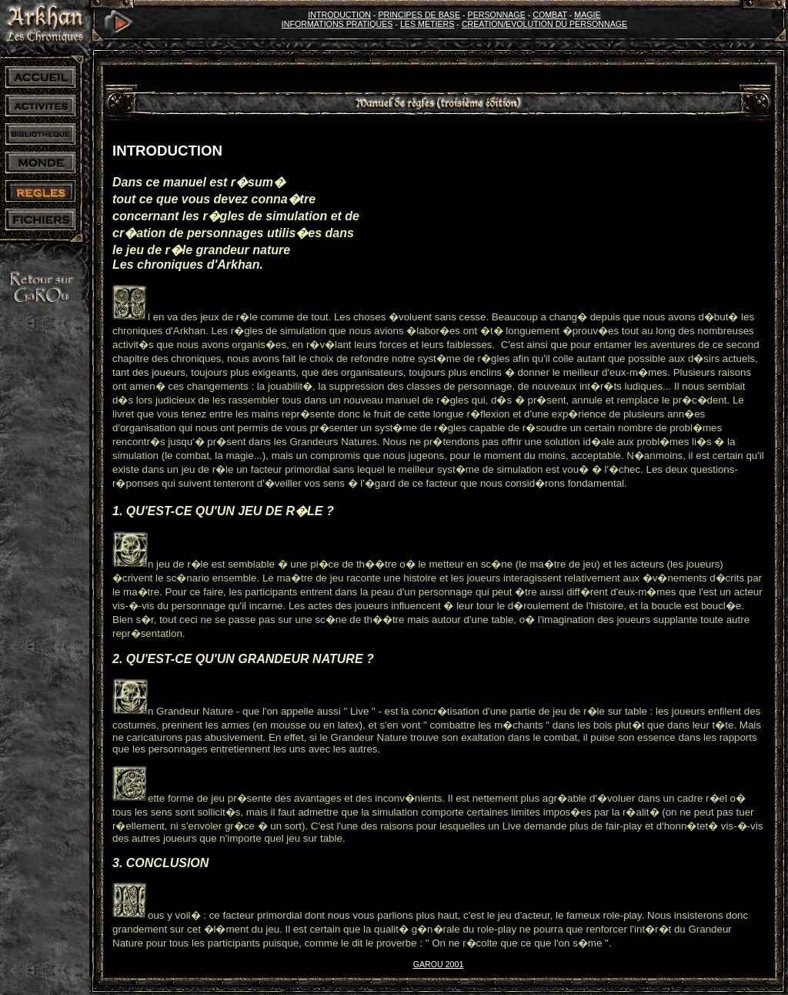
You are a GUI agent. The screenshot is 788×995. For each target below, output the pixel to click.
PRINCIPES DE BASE (419, 14)
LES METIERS (427, 23)
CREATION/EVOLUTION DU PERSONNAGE (544, 23)
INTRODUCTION (339, 14)
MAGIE (587, 14)
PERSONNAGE (497, 14)
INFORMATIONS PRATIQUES (337, 23)
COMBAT (550, 14)
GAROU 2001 (438, 964)
